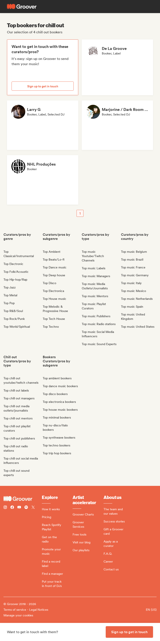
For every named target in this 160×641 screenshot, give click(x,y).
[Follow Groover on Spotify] (26, 507)
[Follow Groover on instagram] (5, 507)
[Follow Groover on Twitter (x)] (33, 507)
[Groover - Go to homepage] (22, 499)
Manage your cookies (18, 615)
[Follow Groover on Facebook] (12, 507)
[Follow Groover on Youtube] (19, 507)
